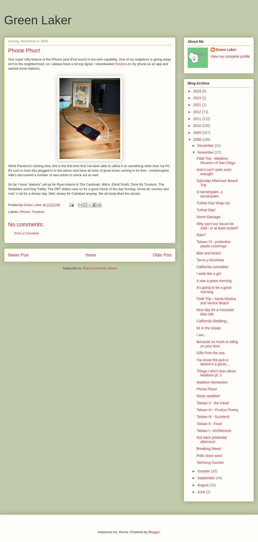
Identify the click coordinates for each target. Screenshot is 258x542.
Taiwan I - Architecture (214, 431)
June (201, 492)
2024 (197, 91)
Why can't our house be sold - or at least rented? (218, 226)
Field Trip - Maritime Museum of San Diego (216, 160)
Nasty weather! (208, 396)
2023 (197, 98)
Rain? (201, 235)
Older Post (162, 255)
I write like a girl (209, 274)
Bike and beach (209, 253)
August (203, 485)
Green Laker (38, 20)
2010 (197, 126)
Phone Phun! (207, 389)
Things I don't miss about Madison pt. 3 (216, 373)
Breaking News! (209, 449)
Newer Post (18, 255)
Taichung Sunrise (210, 462)
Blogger (153, 532)
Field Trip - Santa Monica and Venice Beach (216, 301)
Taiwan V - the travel (213, 403)
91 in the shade (209, 328)
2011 (197, 119)
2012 (197, 112)
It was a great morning (214, 281)
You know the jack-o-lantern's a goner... (213, 362)
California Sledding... (213, 321)
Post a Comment (26, 233)
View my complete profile (230, 56)
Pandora (121, 64)
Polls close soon (209, 456)
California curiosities (212, 267)
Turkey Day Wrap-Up (213, 203)
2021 (197, 105)
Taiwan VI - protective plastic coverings (213, 244)
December (205, 146)
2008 (197, 139)
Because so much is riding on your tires (217, 344)
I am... (201, 335)
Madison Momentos (212, 382)
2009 (197, 133)
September (206, 478)
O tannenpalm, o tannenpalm (210, 194)
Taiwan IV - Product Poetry (218, 410)
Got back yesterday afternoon (212, 439)
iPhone (25, 212)
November (205, 152)
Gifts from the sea (210, 353)
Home (90, 255)
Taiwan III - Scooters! (213, 417)
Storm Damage (208, 217)
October (204, 471)
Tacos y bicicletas (210, 260)
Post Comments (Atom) (100, 268)
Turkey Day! (206, 210)
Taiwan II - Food (209, 424)
